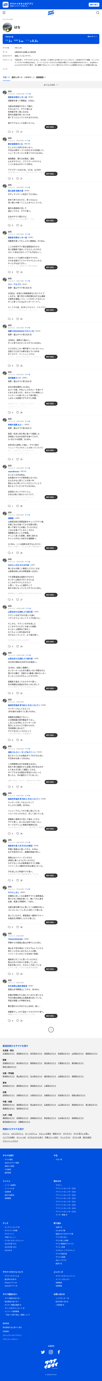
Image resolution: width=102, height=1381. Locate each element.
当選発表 (8, 1192)
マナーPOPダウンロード (13, 1308)
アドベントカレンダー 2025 (66, 1188)
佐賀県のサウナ (22, 1118)
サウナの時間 (60, 1257)
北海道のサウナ (9, 1053)
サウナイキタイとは (12, 1276)
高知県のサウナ (22, 1108)
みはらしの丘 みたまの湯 (18, 565)
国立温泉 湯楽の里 (15, 190)
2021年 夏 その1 (10, 1244)
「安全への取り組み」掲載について (17, 1315)
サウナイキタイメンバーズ (65, 1276)
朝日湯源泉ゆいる (15, 143)
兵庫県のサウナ (50, 1095)
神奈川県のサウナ (9, 1067)
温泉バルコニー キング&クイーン (22, 752)
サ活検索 (8, 1169)
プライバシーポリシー (11, 1339)
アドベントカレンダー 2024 (66, 1192)
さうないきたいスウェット (14, 1240)
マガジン (59, 1185)
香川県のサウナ (92, 1104)
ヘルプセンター (61, 1298)
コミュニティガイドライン (12, 1335)
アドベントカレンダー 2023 (66, 1195)
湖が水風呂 (87, 1137)
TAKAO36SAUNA (15, 939)
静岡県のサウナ (22, 1085)
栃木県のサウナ (22, 1063)
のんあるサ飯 (60, 1230)
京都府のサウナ (22, 1095)
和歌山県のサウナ (79, 1095)
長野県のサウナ (78, 1076)
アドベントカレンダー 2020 (66, 1205)
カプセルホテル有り (35, 1137)
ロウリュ (6, 1133)
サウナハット (9, 1234)
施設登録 (8, 1172)
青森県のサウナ (22, 1053)
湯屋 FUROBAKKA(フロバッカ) (21, 331)
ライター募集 (60, 1215)
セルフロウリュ (17, 1133)
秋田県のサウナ (64, 1053)
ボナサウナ (67, 1133)
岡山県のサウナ (36, 1104)
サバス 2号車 (60, 1247)
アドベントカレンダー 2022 (66, 1198)
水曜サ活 (59, 1227)
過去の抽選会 (9, 1195)
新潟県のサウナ (9, 1076)
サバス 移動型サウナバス (65, 1244)
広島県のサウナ (50, 1104)
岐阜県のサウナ (9, 1085)
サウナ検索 (9, 1159)
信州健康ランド (14, 377)
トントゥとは (9, 1188)
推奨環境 (6, 1323)
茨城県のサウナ (9, 1063)
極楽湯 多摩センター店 (17, 97)
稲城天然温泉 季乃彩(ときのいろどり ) (24, 705)
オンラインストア (11, 1227)
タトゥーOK (21, 1137)
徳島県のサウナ (78, 1104)
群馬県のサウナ (36, 1063)
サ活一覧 (59, 1159)
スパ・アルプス (14, 284)
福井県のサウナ (50, 1076)
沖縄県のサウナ (24, 1121)
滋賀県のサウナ (9, 1095)
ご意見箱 (59, 1305)
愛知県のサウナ (36, 1085)
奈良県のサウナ (64, 1095)
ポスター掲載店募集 (12, 1305)
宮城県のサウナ (50, 1053)
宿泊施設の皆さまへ (12, 1301)
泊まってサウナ (61, 1260)
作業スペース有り (52, 1137)
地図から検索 (9, 1166)
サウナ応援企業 (61, 1254)
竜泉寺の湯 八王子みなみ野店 (20, 845)
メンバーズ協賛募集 (12, 1311)
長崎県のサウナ (36, 1118)
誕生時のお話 (9, 1279)
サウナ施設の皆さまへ (13, 1298)
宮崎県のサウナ (78, 1118)
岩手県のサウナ (36, 1053)
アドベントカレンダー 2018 (66, 1211)
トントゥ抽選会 (10, 1185)
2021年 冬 (8, 1250)
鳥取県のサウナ (9, 1104)
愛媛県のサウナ (9, 1108)
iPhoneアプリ (10, 1282)
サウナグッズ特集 (11, 1230)
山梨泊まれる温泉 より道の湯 (25, 52)
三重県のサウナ (50, 1085)
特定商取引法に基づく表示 (12, 1327)
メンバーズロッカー (63, 1279)
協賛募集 (8, 1198)
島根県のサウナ (22, 1104)
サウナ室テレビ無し (81, 1133)
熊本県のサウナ (50, 1118)
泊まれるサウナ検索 (12, 1163)
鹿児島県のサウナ (9, 1121)
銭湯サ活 (59, 1263)
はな (17, 27)
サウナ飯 (28, 94)
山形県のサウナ (78, 1053)
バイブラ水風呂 (9, 1137)
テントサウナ (65, 1137)
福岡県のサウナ (9, 1118)
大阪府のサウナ (36, 1095)
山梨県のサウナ (64, 1076)
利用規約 (6, 1331)
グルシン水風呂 (45, 1133)
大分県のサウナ (64, 1118)
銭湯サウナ (57, 1133)
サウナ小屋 (76, 1137)
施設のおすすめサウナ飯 (64, 1234)
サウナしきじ (13, 892)
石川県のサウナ (36, 1076)
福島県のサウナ (92, 1053)
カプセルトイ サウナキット (65, 1250)
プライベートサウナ (10, 1141)
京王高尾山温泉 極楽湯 (17, 985)
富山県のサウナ (22, 1076)
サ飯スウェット (10, 1237)
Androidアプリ (10, 1286)
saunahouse (13, 471)
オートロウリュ (31, 1133)
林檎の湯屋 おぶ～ (15, 424)
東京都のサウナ (78, 1063)
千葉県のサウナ (64, 1063)
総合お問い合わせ (62, 1301)
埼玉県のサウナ (50, 1063)
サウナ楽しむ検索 (62, 1240)
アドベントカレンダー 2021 (66, 1201)
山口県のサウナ (64, 1104)
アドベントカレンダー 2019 (66, 1208)
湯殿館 (11, 518)
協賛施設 (59, 1282)
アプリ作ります (61, 1237)
